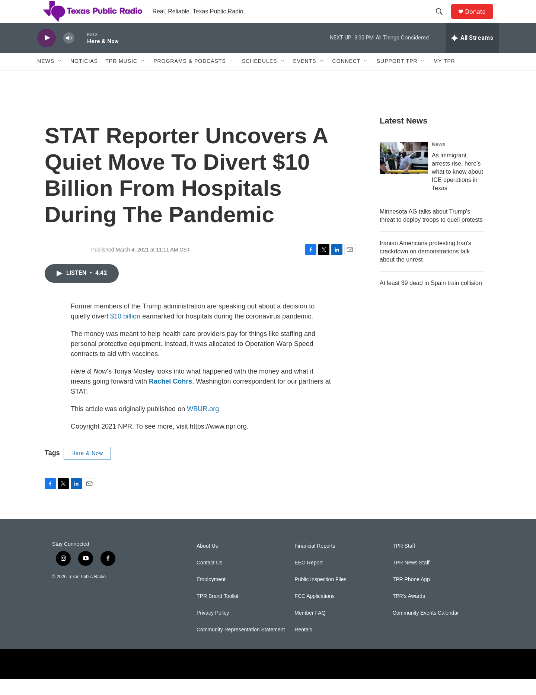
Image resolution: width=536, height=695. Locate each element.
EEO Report (308, 579)
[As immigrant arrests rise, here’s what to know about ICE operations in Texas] (404, 174)
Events (304, 77)
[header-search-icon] (443, 19)
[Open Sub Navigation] (60, 77)
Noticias (84, 77)
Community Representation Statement (241, 645)
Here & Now (87, 469)
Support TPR (397, 77)
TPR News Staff (411, 579)
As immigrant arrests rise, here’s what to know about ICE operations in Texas (457, 187)
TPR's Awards (409, 612)
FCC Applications (314, 612)
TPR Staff (404, 562)
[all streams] (472, 54)
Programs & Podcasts (189, 77)
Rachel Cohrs (170, 397)
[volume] (69, 54)
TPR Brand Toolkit (218, 612)
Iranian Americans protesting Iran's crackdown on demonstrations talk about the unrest (425, 267)
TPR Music (121, 77)
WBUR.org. (204, 425)
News (45, 77)
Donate (479, 19)
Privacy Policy (213, 629)
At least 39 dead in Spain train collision (431, 299)
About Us (207, 562)
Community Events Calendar (426, 629)
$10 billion (125, 332)
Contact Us (209, 579)
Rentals (303, 645)
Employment (211, 595)
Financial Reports (314, 562)
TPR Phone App (411, 595)
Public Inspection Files (320, 595)
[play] (46, 54)
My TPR (444, 77)
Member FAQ (309, 629)
